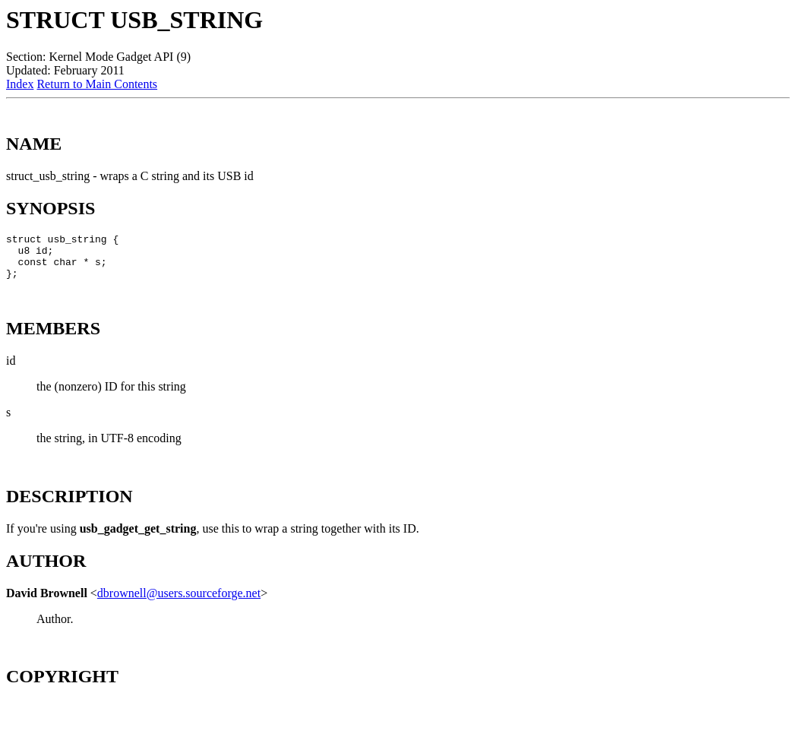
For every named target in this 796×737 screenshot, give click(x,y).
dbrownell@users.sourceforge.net (179, 602)
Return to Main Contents (96, 83)
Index (19, 83)
